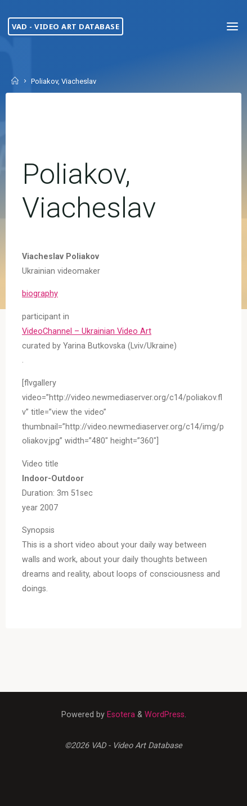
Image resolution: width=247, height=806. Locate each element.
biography (40, 294)
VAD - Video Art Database (65, 26)
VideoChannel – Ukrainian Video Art (86, 331)
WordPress (165, 714)
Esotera (120, 714)
